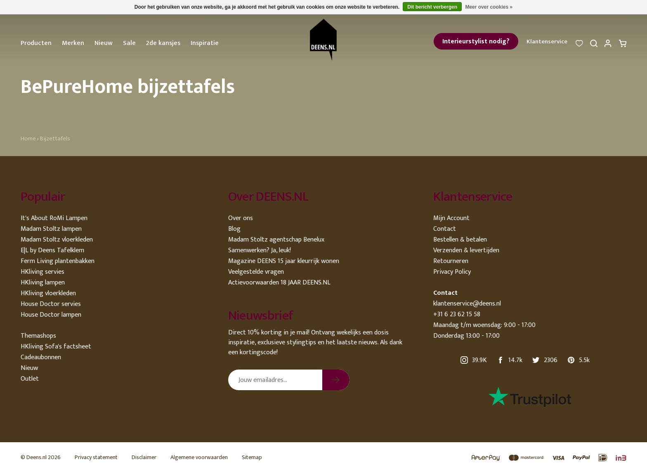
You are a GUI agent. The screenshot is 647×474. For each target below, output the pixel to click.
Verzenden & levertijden (466, 250)
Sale (129, 43)
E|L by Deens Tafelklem (52, 250)
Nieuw (103, 43)
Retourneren (450, 261)
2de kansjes (163, 43)
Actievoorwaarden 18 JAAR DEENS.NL (279, 282)
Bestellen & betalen (460, 239)
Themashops (38, 335)
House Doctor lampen (51, 314)
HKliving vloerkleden (48, 293)
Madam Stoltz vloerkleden (57, 239)
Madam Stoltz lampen (51, 229)
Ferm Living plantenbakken (57, 261)
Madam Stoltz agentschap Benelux (276, 239)
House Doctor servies (51, 304)
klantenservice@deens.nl (467, 303)
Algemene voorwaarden (199, 457)
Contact (444, 229)
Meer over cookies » (488, 7)
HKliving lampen (43, 282)
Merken (73, 43)
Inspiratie (205, 43)
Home (28, 138)
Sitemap (252, 457)
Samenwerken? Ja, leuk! (259, 250)
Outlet (30, 378)
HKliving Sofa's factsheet (56, 346)
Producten (36, 43)
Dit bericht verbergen (432, 7)
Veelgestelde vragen (256, 271)
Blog (234, 229)
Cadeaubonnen (41, 357)
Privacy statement (96, 457)
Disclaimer (144, 457)
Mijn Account (451, 218)
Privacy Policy (452, 271)
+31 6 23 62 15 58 (456, 314)
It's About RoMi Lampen (54, 218)
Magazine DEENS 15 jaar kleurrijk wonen (283, 261)
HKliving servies (42, 271)
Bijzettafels (55, 138)
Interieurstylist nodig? (476, 41)
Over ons (240, 218)
